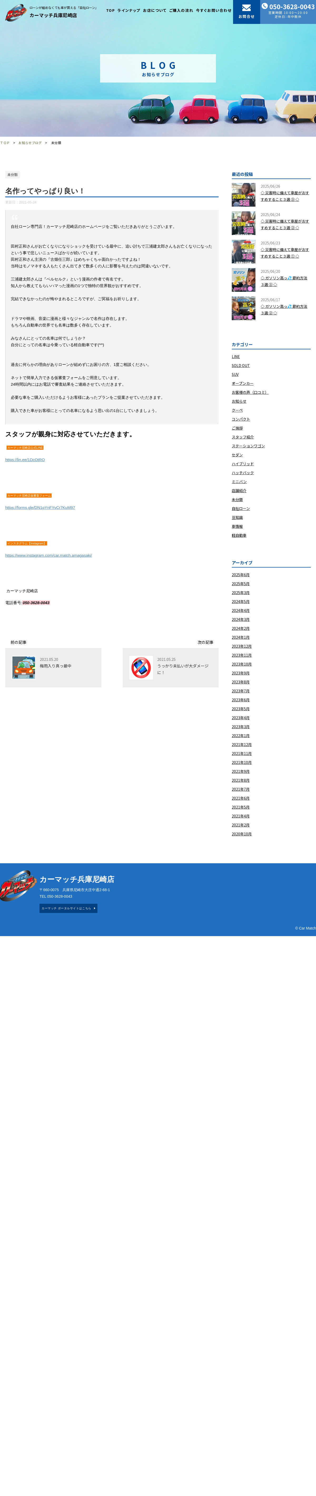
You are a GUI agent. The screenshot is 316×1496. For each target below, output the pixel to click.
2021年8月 (241, 780)
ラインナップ (128, 10)
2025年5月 (241, 583)
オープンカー (243, 383)
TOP (110, 10)
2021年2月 (241, 825)
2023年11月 (242, 655)
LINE (236, 356)
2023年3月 (241, 726)
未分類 (237, 499)
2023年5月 (241, 708)
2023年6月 (241, 699)
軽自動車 (239, 535)
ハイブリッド (243, 463)
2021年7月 (241, 789)
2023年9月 (241, 673)
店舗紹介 (239, 490)
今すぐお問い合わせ (213, 10)
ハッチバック (243, 472)
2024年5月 (241, 601)
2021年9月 (241, 771)
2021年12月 (242, 744)
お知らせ (239, 401)
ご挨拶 (237, 428)
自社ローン (241, 508)
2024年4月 (241, 610)
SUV (235, 374)
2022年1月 (241, 735)
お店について (155, 10)
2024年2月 (241, 628)
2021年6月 (241, 798)
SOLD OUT (241, 365)
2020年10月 (242, 833)
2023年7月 (241, 690)
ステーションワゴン (248, 445)
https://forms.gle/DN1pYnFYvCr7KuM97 (40, 507)
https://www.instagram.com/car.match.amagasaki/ (48, 555)
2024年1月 (241, 637)
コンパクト (241, 419)
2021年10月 (242, 762)
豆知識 (237, 517)
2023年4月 (241, 717)
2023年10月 (242, 664)
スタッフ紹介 (243, 437)
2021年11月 (242, 753)
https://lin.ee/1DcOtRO (25, 459)
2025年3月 (241, 592)
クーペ (237, 410)
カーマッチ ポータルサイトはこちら (66, 908)
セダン (237, 454)
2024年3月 (241, 619)
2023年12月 (242, 646)
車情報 (237, 526)
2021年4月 (241, 816)
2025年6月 (241, 574)
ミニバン (239, 481)
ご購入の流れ (181, 10)
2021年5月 (241, 807)
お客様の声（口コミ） (250, 392)
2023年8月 (241, 682)
